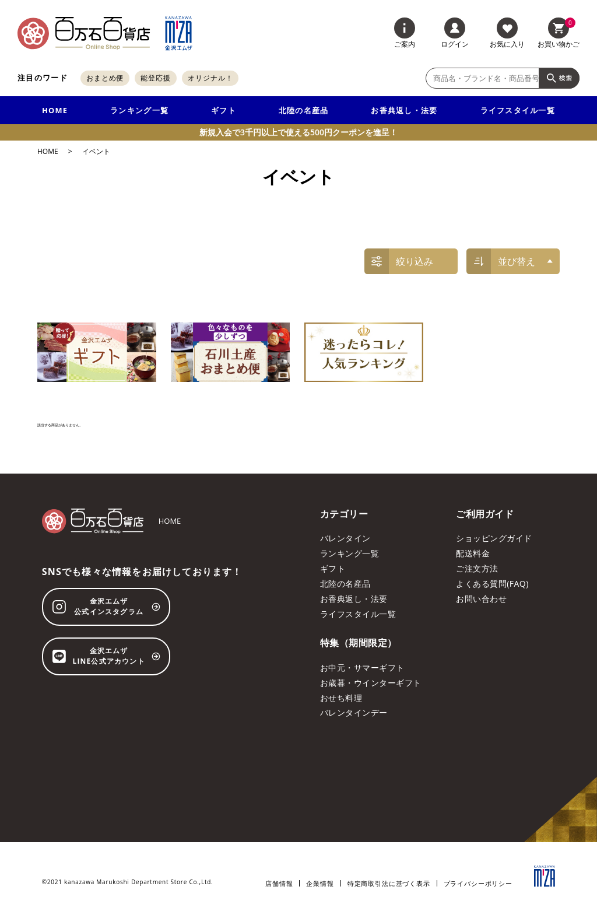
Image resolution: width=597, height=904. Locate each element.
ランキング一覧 (139, 110)
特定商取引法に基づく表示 (388, 883)
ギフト (223, 110)
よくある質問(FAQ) (492, 583)
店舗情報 (279, 883)
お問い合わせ (481, 598)
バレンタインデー (354, 712)
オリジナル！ (210, 78)
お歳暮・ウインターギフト (371, 682)
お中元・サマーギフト (362, 667)
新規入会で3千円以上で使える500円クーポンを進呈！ (298, 132)
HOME (55, 110)
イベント (96, 151)
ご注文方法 (477, 568)
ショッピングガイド (494, 538)
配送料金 (473, 553)
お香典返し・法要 (404, 110)
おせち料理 (341, 697)
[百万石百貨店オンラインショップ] (83, 33)
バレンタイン (345, 538)
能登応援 (156, 78)
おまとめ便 (105, 78)
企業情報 (319, 883)
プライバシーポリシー (478, 883)
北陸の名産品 (304, 110)
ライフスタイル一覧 (518, 110)
